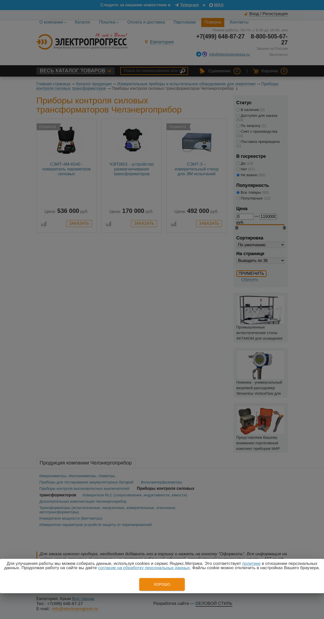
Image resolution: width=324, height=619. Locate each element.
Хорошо (162, 584)
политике (251, 563)
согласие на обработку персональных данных (144, 567)
